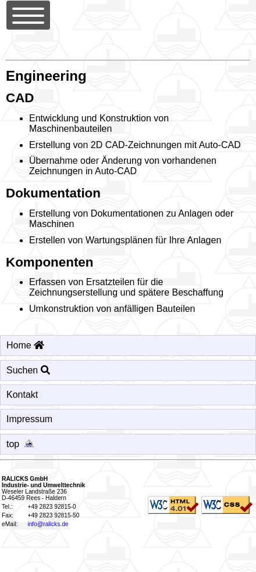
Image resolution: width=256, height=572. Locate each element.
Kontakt (22, 395)
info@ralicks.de (47, 524)
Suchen (28, 370)
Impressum (29, 419)
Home (25, 345)
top (22, 444)
